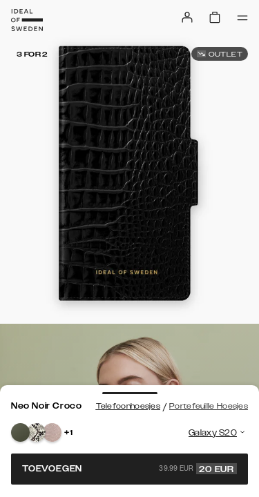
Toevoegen (129, 468)
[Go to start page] (27, 20)
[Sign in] (187, 17)
